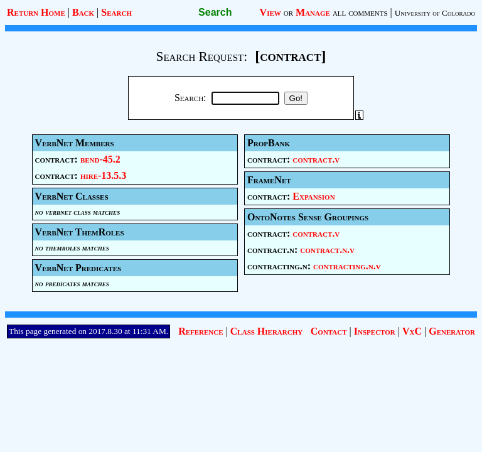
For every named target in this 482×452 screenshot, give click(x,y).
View (270, 12)
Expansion (313, 196)
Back (83, 12)
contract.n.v (327, 249)
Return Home (36, 12)
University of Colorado (435, 13)
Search (116, 12)
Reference (200, 331)
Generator (452, 331)
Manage (313, 12)
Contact (329, 331)
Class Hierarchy (266, 331)
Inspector (374, 331)
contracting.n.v (347, 266)
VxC (412, 331)
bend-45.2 (100, 159)
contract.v (316, 159)
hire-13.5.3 (103, 175)
